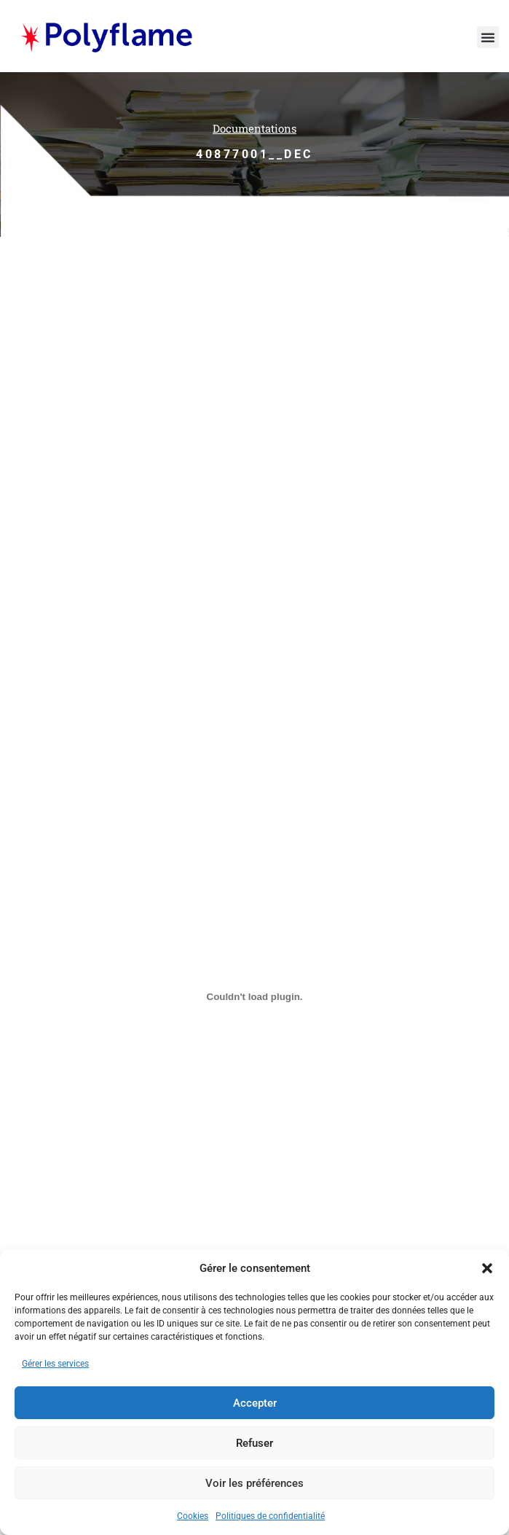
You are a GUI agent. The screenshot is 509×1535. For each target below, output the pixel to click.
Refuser (254, 1443)
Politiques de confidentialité (270, 1516)
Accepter (255, 1403)
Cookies (192, 1516)
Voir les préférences (254, 1483)
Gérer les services (55, 1364)
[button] (487, 1268)
